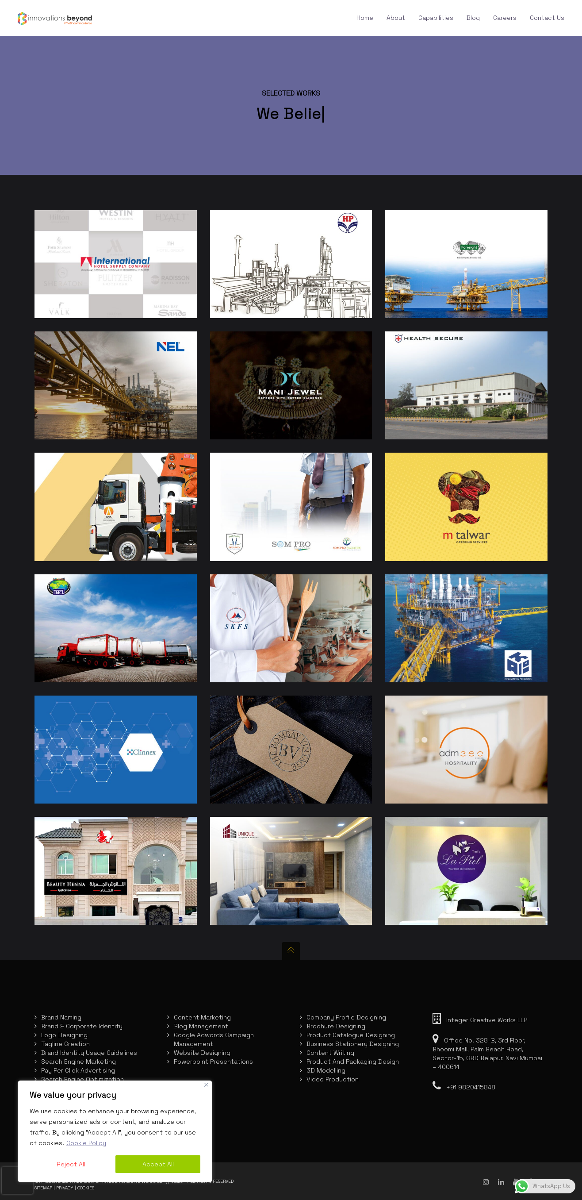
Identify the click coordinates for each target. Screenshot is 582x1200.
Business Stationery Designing (352, 1044)
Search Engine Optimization (82, 1079)
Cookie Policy (86, 1143)
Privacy (64, 1188)
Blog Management (201, 1026)
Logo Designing (64, 1035)
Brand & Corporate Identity (82, 1026)
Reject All (71, 1164)
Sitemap (43, 1188)
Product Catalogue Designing (350, 1035)
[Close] (206, 1085)
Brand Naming (61, 1017)
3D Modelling (325, 1070)
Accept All (158, 1164)
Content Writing (330, 1053)
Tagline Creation (65, 1044)
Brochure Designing (335, 1026)
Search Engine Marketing (78, 1061)
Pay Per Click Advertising (78, 1070)
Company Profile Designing (346, 1017)
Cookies (85, 1188)
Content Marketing (202, 1017)
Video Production (332, 1079)
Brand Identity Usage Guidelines (89, 1053)
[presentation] (17, 1180)
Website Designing (202, 1053)
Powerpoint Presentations (213, 1061)
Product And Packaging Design (352, 1061)
